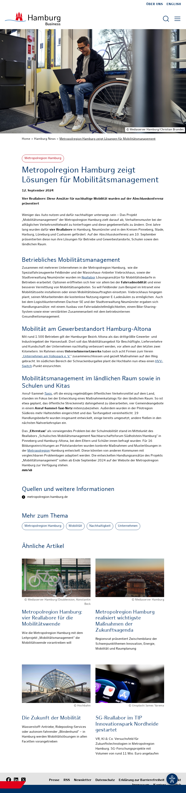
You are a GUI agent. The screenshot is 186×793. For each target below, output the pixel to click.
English (174, 4)
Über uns (154, 4)
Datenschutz (105, 780)
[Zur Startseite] (32, 18)
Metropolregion (38, 450)
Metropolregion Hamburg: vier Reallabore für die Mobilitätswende (52, 618)
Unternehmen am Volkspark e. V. (46, 356)
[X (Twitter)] (23, 780)
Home (26, 138)
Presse (54, 780)
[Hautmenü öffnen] (177, 18)
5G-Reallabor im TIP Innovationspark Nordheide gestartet (126, 724)
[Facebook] (9, 780)
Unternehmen (128, 526)
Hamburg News (45, 138)
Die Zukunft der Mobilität (51, 718)
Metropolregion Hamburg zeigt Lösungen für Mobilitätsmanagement (107, 138)
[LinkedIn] (16, 780)
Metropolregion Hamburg (43, 158)
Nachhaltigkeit (100, 526)
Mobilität (75, 526)
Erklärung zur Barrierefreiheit (142, 780)
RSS (67, 780)
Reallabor (88, 277)
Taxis (48, 393)
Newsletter (82, 780)
